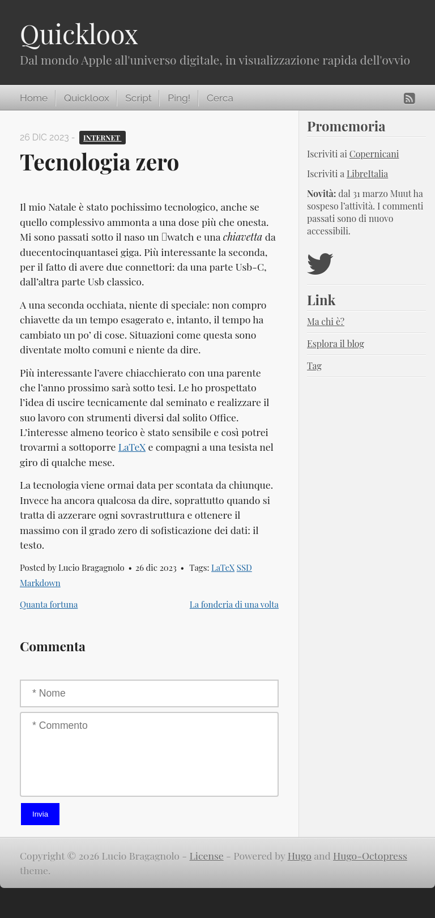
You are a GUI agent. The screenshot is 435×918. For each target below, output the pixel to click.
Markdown (40, 582)
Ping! (179, 98)
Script (138, 98)
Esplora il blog (335, 343)
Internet (102, 137)
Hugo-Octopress (370, 855)
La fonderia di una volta (234, 604)
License (207, 855)
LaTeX (132, 446)
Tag (314, 366)
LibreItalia (367, 174)
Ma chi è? (325, 321)
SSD (244, 567)
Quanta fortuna (49, 604)
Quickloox (79, 33)
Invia (40, 814)
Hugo (300, 855)
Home (34, 98)
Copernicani (374, 154)
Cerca (220, 98)
